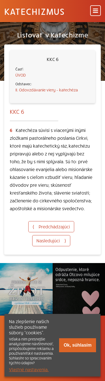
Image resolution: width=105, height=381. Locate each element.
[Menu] (95, 11)
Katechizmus (34, 11)
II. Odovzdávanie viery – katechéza (46, 89)
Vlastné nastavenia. (29, 369)
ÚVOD (20, 74)
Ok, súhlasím (78, 345)
